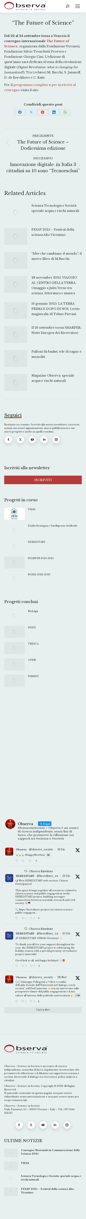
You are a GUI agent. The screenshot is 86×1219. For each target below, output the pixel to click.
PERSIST (33, 676)
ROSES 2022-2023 (39, 574)
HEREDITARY (36, 541)
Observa (21, 849)
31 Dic (61, 849)
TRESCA (33, 643)
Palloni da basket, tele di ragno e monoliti (56, 354)
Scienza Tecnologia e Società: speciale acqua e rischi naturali (55, 208)
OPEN (32, 660)
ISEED (32, 627)
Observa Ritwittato (41, 871)
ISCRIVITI (43, 480)
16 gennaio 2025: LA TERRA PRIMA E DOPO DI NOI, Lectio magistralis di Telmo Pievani (55, 309)
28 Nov (62, 977)
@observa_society (41, 849)
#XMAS (41, 938)
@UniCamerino (37, 988)
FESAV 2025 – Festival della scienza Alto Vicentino (52, 232)
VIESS (31, 509)
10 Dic (67, 933)
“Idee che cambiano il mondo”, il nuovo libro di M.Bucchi (56, 256)
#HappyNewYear (35, 854)
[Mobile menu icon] (77, 6)
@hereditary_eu (47, 875)
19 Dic (66, 875)
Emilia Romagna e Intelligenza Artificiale (52, 525)
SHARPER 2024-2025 (41, 558)
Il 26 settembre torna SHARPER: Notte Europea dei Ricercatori (56, 330)
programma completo (30, 85)
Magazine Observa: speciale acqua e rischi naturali (52, 378)
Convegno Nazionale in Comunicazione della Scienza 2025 (50, 1152)
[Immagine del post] (15, 212)
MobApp (33, 611)
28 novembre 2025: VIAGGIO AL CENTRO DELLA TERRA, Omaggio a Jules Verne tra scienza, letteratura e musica (54, 285)
